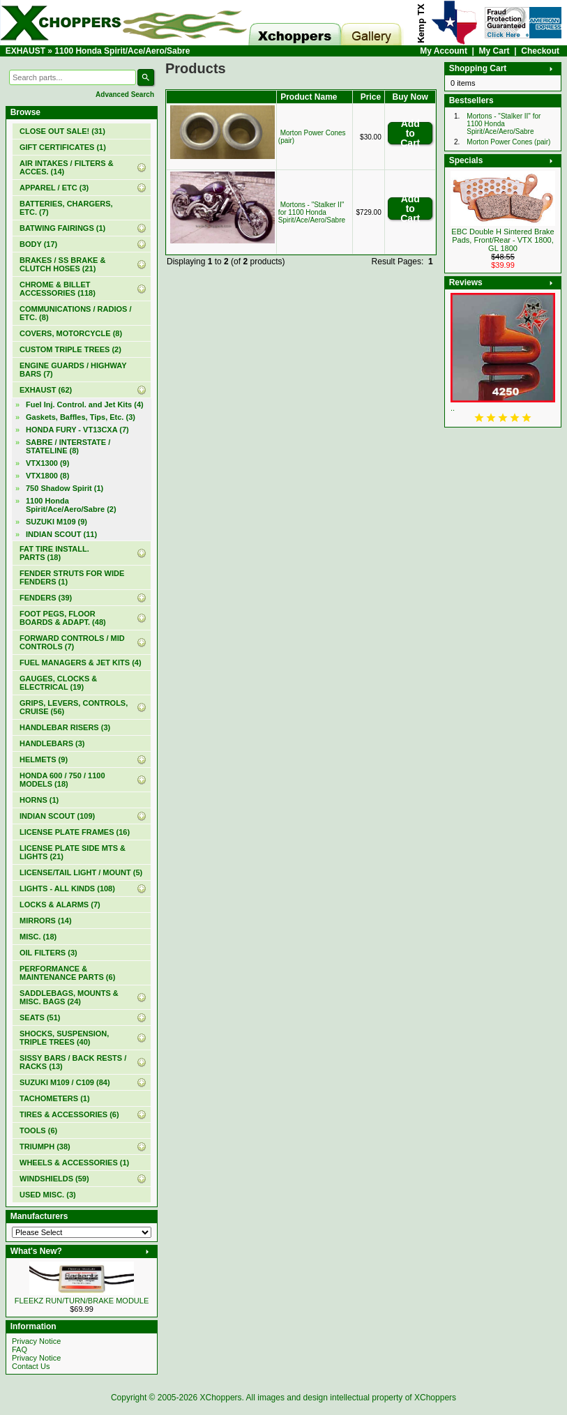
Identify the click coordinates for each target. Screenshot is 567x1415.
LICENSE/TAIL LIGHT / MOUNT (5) (81, 872)
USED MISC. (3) (48, 1194)
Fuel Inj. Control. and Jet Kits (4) (85, 404)
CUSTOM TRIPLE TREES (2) (70, 349)
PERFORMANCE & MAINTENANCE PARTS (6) (67, 972)
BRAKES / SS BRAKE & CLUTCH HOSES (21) (62, 264)
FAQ (19, 1349)
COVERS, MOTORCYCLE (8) (71, 333)
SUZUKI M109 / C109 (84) (65, 1082)
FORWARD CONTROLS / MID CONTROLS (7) (72, 642)
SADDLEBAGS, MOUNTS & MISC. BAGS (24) (69, 997)
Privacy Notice (36, 1341)
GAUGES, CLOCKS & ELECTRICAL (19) (58, 682)
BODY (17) (38, 244)
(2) (71, 505)
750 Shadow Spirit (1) (64, 488)
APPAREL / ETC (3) (54, 187)
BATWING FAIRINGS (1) (62, 228)
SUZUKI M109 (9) (56, 521)
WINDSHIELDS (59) (54, 1178)
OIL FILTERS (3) (48, 952)
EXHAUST (25, 51)
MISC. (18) (38, 936)
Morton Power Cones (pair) (508, 142)
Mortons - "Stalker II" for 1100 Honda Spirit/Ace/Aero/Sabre (311, 212)
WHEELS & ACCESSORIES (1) (74, 1162)
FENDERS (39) (46, 597)
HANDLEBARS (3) (52, 743)
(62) (46, 390)
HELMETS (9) (44, 759)
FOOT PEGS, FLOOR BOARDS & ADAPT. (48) (63, 618)
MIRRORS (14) (46, 920)
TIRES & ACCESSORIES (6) (69, 1114)
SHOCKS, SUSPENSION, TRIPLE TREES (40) (64, 1037)
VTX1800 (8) (47, 475)
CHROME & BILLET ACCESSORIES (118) (58, 288)
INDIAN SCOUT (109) (57, 816)
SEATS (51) (40, 1017)
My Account (443, 51)
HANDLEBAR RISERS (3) (65, 727)
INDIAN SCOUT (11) (61, 534)
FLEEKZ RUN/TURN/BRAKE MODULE (82, 1300)
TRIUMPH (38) (45, 1146)
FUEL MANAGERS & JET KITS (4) (81, 662)
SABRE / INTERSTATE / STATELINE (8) (68, 446)
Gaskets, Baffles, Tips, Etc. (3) (80, 417)
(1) (63, 147)
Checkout (540, 51)
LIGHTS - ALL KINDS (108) (67, 888)
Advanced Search (125, 94)
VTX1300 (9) (47, 463)
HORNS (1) (39, 800)
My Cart (494, 51)
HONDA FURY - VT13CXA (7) (77, 429)
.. (453, 408)
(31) (62, 131)
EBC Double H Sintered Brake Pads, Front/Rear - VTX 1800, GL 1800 (502, 239)
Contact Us (31, 1366)
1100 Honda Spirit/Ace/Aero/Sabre (122, 51)
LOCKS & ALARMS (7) (60, 904)
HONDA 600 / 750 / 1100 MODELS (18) (62, 779)
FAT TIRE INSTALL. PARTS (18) (54, 553)
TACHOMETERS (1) (55, 1098)
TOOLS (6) (38, 1130)
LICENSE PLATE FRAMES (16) (75, 832)
